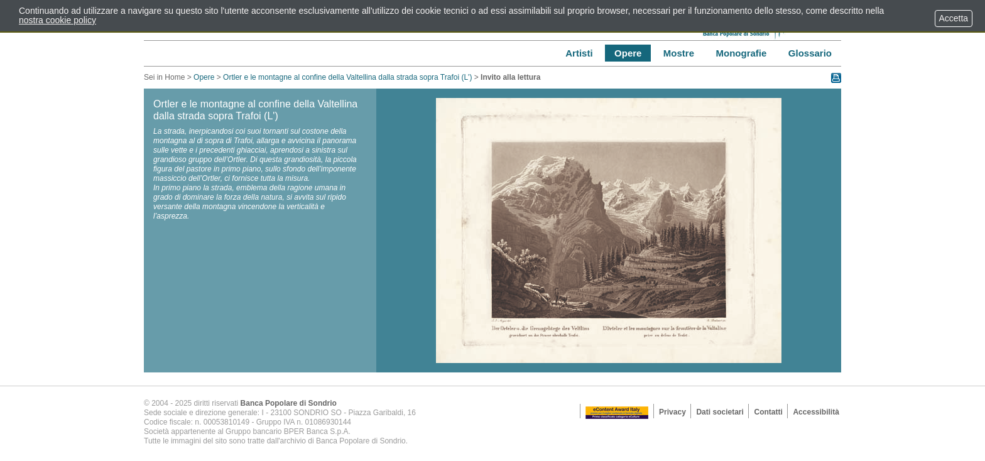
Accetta (954, 18)
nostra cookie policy (57, 20)
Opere (203, 77)
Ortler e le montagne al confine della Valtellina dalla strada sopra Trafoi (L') (348, 77)
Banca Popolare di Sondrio (289, 403)
